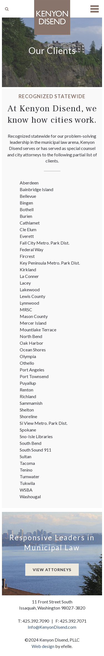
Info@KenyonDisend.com (52, 627)
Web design (43, 646)
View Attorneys (52, 569)
